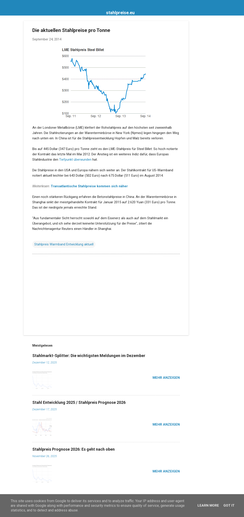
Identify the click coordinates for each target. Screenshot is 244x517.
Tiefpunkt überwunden (75, 160)
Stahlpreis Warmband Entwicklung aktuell (63, 244)
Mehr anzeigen (166, 378)
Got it (228, 505)
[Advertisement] (206, 87)
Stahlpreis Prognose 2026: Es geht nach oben (73, 449)
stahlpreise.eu (120, 12)
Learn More (208, 505)
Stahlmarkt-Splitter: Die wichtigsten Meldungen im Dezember (88, 355)
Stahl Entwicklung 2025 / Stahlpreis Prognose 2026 (79, 402)
